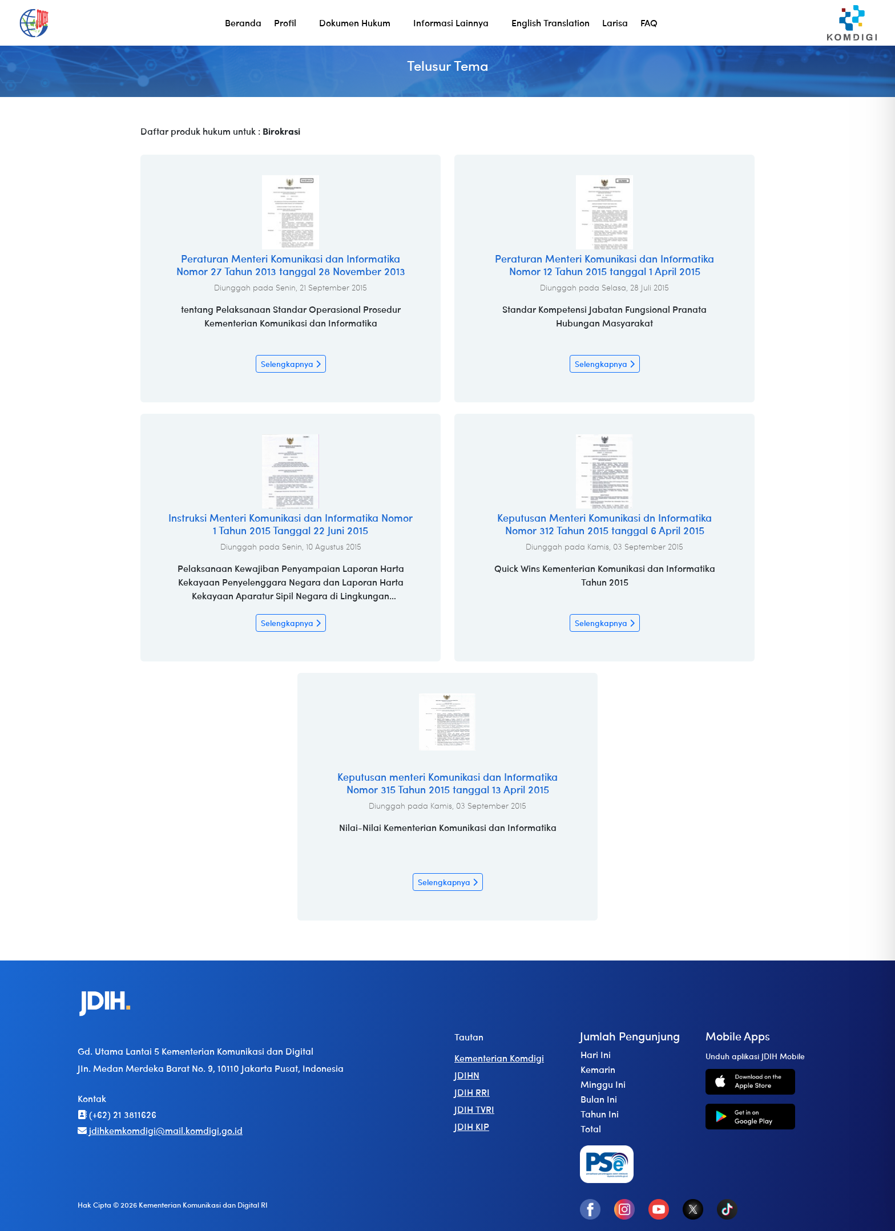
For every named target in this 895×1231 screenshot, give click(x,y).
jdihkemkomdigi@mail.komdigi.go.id (160, 1130)
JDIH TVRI (474, 1109)
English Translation (550, 22)
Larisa (615, 22)
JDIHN (466, 1074)
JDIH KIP (471, 1126)
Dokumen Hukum (354, 22)
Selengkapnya (291, 363)
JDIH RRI (472, 1092)
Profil (285, 22)
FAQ (649, 22)
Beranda (243, 22)
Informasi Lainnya (451, 22)
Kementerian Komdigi (499, 1057)
